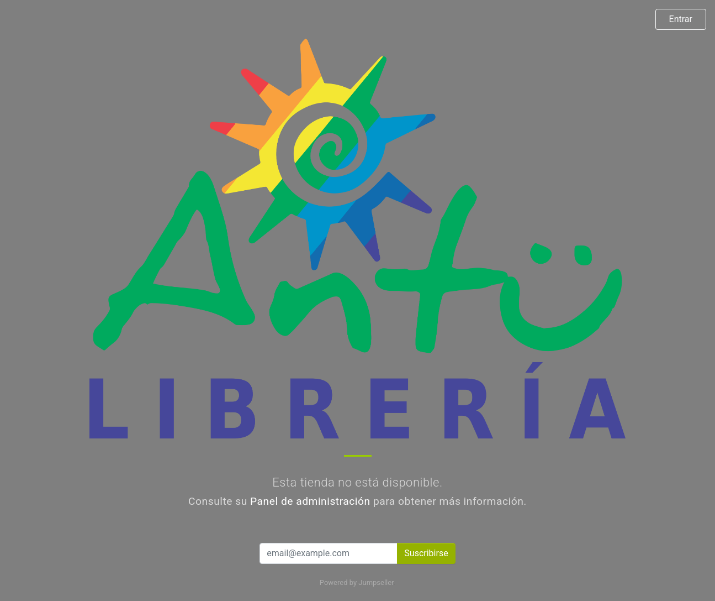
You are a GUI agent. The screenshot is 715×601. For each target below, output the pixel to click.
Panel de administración (310, 501)
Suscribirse (426, 553)
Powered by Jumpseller (357, 582)
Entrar (680, 19)
